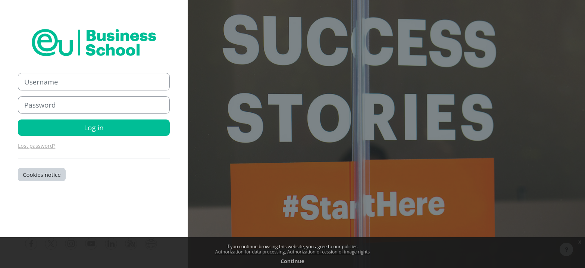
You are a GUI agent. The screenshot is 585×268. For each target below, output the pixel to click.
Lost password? (36, 145)
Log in (93, 127)
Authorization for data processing (250, 252)
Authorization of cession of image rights (328, 252)
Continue (292, 261)
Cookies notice (42, 174)
